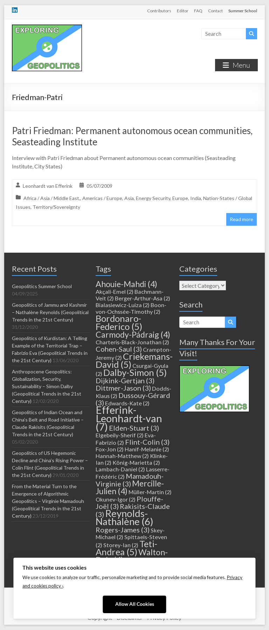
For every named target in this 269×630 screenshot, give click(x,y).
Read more (241, 219)
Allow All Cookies (134, 604)
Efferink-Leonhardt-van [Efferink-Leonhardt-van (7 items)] (129, 418)
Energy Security (153, 198)
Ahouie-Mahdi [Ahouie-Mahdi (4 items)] (126, 284)
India (195, 198)
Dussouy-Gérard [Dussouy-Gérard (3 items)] (133, 399)
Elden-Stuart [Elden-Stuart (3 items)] (134, 428)
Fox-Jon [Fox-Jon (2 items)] (110, 449)
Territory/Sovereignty (56, 207)
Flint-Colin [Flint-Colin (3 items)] (147, 442)
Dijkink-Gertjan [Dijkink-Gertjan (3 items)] (125, 380)
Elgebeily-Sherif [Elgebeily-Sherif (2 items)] (120, 435)
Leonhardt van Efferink (48, 186)
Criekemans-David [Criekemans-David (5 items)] (134, 360)
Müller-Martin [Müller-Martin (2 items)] (150, 492)
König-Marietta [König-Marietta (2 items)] (136, 462)
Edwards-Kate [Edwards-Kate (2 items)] (127, 403)
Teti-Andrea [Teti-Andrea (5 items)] (126, 547)
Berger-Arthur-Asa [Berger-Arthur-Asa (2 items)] (142, 298)
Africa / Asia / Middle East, (51, 198)
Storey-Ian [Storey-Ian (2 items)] (120, 545)
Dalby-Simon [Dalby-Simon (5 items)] (135, 372)
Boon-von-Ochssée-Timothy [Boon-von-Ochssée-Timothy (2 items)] (131, 308)
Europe (180, 198)
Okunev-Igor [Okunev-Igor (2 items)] (116, 499)
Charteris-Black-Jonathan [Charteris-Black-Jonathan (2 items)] (132, 342)
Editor (182, 10)
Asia (129, 198)
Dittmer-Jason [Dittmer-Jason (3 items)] (123, 388)
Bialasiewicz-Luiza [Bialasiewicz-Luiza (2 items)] (123, 304)
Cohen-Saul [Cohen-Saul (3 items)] (119, 349)
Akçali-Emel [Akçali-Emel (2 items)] (114, 291)
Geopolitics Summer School (42, 286)
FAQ (198, 10)
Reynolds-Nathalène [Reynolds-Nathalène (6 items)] (124, 517)
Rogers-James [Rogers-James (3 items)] (123, 529)
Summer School (242, 10)
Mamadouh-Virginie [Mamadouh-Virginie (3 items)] (130, 480)
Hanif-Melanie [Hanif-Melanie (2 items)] (147, 449)
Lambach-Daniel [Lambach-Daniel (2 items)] (120, 469)
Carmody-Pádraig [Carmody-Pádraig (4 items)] (133, 334)
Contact (215, 10)
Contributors (159, 10)
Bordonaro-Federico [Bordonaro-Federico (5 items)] (119, 322)
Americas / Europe (102, 198)
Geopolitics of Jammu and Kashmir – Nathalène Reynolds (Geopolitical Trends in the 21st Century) (50, 312)
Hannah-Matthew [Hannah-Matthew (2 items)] (122, 455)
